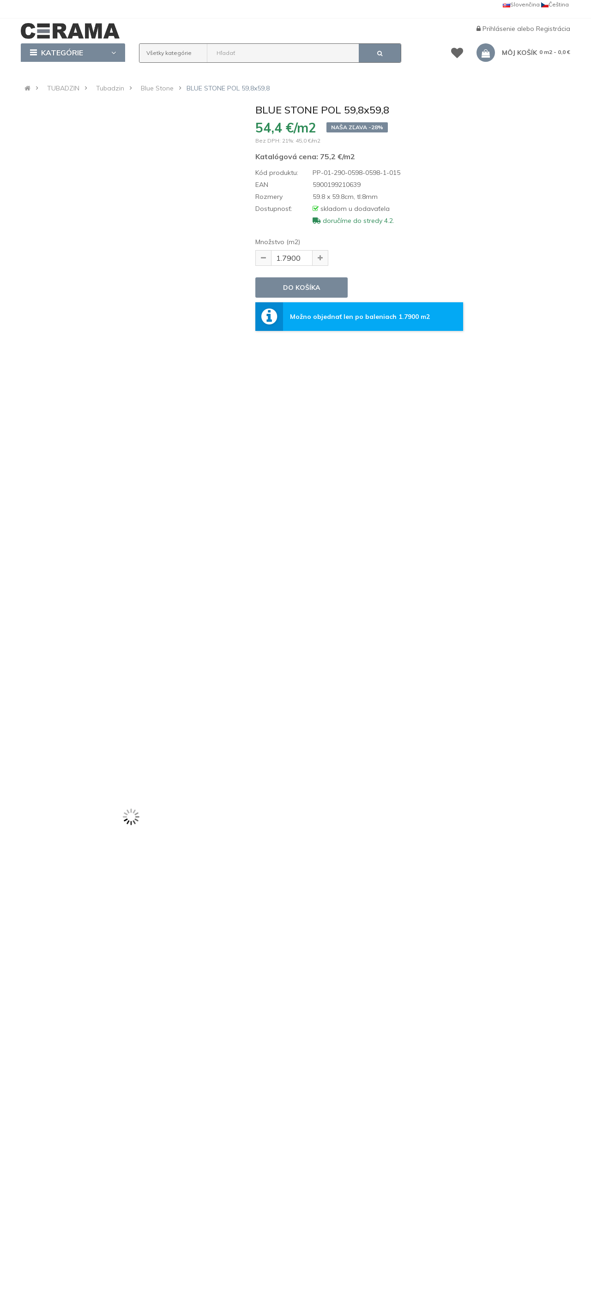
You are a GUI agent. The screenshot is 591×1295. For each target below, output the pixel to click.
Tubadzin (110, 88)
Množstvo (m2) (277, 242)
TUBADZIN (63, 88)
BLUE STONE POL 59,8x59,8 (228, 88)
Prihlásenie (499, 28)
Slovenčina (521, 4)
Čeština (555, 4)
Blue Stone (157, 88)
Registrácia (553, 28)
